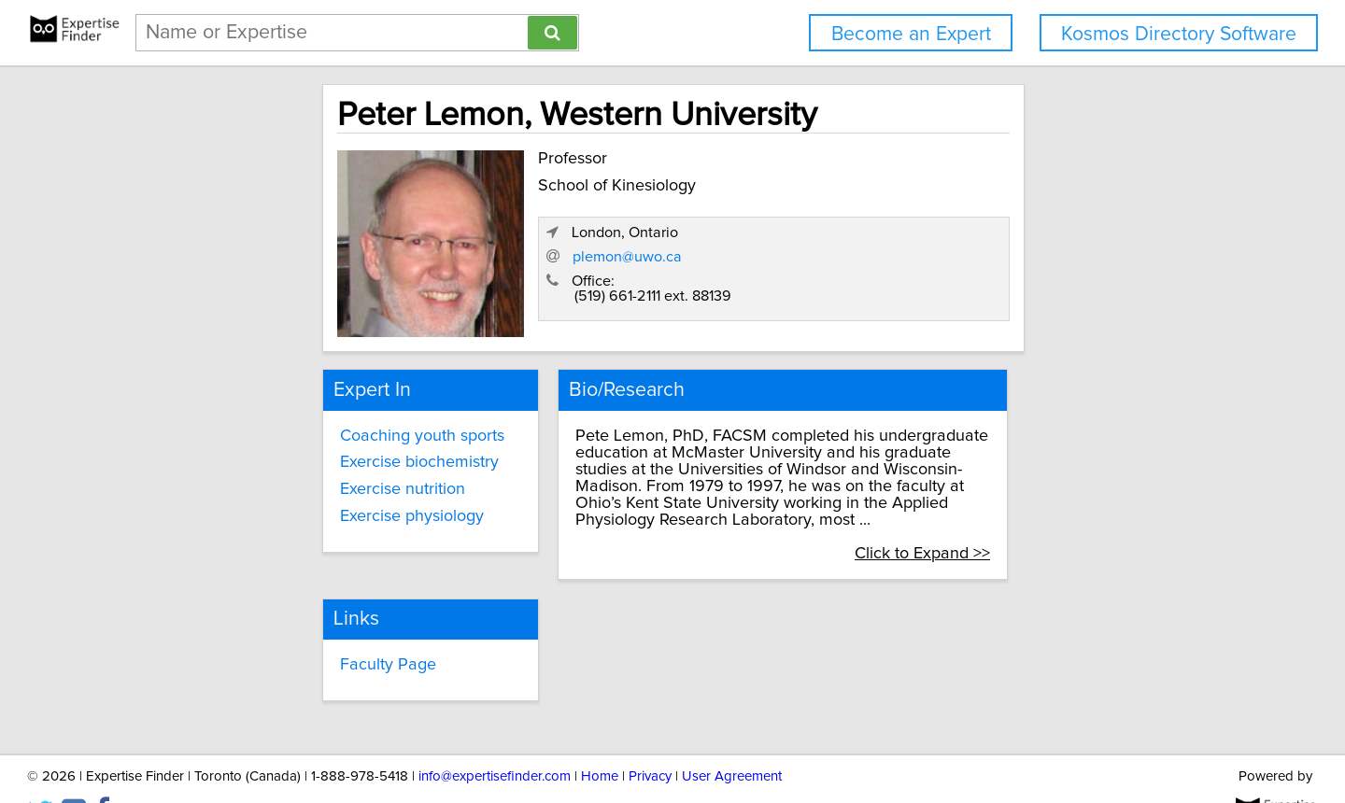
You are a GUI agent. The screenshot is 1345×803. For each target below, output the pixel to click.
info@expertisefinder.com (494, 735)
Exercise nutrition (283, 481)
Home (599, 735)
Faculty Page (569, 624)
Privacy (650, 735)
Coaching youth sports (302, 428)
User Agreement (732, 735)
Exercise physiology (292, 508)
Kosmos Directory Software (1178, 34)
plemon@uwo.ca (924, 264)
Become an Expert (911, 34)
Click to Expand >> (1057, 512)
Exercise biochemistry (299, 455)
